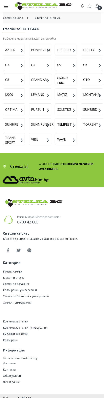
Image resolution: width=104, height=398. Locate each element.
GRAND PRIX (62, 80)
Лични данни (11, 382)
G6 (85, 65)
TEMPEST (64, 124)
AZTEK (10, 50)
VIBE (34, 139)
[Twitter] (19, 250)
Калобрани (10, 340)
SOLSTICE (64, 109)
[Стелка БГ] (42, 6)
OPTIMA (11, 109)
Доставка (9, 363)
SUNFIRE (11, 124)
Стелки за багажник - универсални (26, 296)
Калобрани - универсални (20, 290)
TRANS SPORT (10, 140)
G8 (7, 80)
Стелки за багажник (16, 284)
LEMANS (37, 94)
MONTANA (91, 94)
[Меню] (6, 6)
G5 (59, 65)
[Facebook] (8, 250)
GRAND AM (39, 80)
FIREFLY (88, 50)
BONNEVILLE (41, 50)
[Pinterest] (29, 250)
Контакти (9, 369)
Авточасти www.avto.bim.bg (20, 358)
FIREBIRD (64, 50)
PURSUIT (38, 109)
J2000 (9, 94)
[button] (90, 6)
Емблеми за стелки (15, 334)
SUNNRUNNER (42, 124)
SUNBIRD (90, 109)
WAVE (61, 139)
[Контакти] (83, 6)
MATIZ (62, 94)
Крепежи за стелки (15, 321)
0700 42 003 (27, 222)
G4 (33, 65)
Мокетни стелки (14, 278)
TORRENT (90, 124)
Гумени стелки (12, 271)
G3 (7, 65)
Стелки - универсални (17, 302)
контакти (71, 239)
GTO (86, 80)
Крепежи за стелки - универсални (25, 327)
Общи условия (12, 376)
